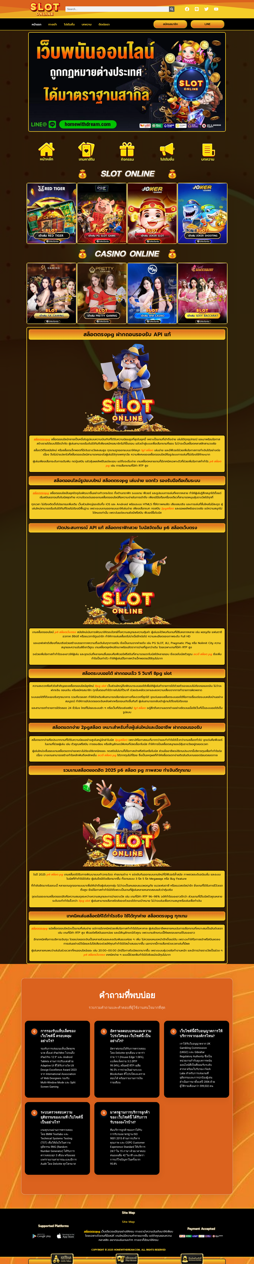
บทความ (87, 24)
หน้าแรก (36, 24)
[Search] (171, 9)
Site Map (128, 1221)
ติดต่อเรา (104, 24)
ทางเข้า (52, 24)
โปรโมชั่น (69, 24)
